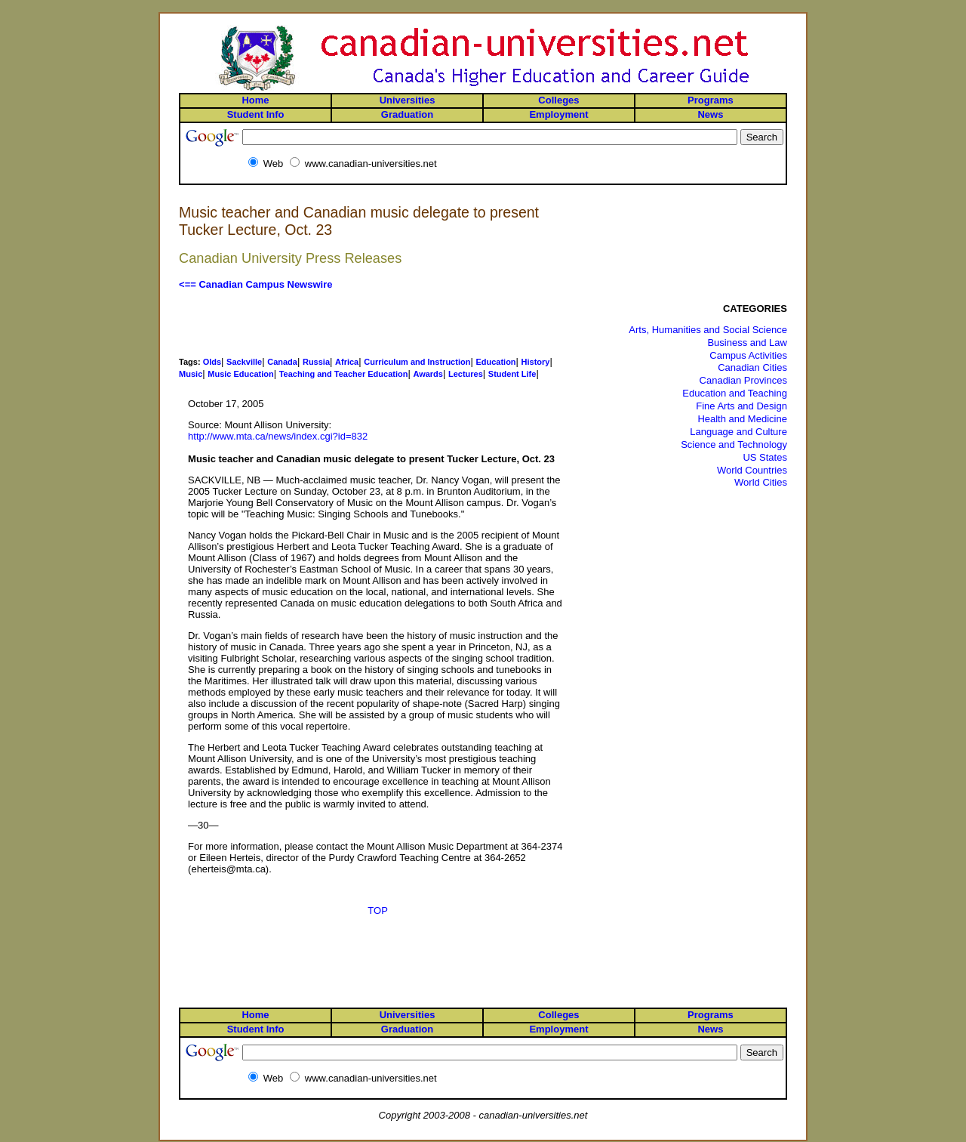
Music (190, 373)
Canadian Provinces (743, 380)
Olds (212, 361)
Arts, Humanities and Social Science (708, 329)
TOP (378, 910)
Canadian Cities (752, 367)
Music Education (240, 373)
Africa (346, 361)
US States (765, 457)
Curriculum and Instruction (417, 361)
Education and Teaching (734, 393)
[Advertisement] (378, 323)
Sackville (244, 361)
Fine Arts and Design (741, 406)
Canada (282, 361)
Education (495, 361)
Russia (316, 361)
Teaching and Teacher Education (343, 373)
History (535, 361)
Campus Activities (748, 355)
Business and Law (747, 342)
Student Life (512, 373)
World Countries (752, 470)
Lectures (465, 373)
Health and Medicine (742, 418)
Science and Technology (734, 444)
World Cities (760, 482)
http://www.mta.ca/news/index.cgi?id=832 (278, 436)
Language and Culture (738, 431)
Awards (428, 373)
